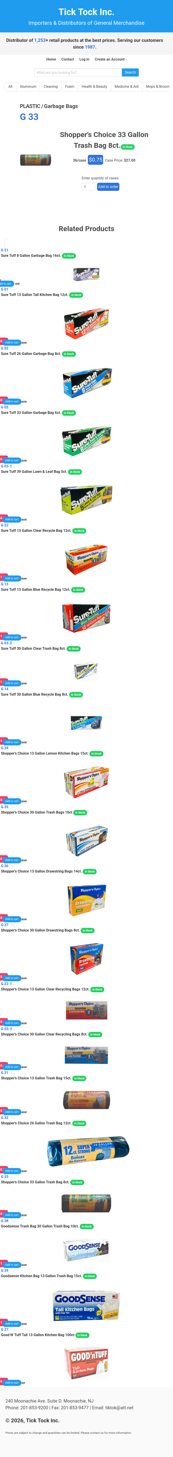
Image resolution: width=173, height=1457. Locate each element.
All (10, 86)
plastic (30, 106)
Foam (69, 86)
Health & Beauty (94, 86)
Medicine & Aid (127, 86)
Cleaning (51, 86)
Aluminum (28, 86)
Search (130, 72)
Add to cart (11, 342)
